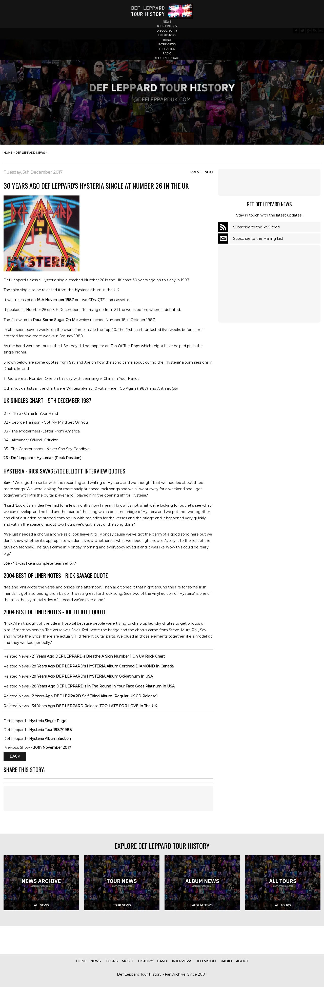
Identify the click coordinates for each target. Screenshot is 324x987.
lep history (167, 35)
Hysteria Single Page (47, 721)
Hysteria (82, 290)
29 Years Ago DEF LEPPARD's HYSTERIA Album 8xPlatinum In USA (92, 676)
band (167, 39)
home (8, 152)
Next (209, 172)
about (242, 961)
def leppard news (30, 152)
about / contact (166, 58)
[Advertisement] (269, 182)
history (145, 961)
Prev (194, 172)
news (167, 21)
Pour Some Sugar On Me (55, 320)
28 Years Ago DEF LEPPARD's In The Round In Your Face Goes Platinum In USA (103, 686)
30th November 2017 (52, 747)
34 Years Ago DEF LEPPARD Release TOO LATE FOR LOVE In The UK (94, 706)
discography (167, 30)
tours (112, 961)
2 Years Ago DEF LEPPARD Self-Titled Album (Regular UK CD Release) (94, 696)
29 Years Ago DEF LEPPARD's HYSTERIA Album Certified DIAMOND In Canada (103, 666)
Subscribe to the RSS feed (256, 227)
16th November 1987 (55, 300)
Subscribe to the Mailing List (258, 238)
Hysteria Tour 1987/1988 (50, 729)
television (167, 48)
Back (15, 756)
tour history (167, 26)
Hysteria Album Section (50, 738)
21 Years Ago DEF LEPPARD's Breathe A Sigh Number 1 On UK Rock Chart (98, 656)
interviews (167, 44)
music (127, 961)
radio (167, 53)
